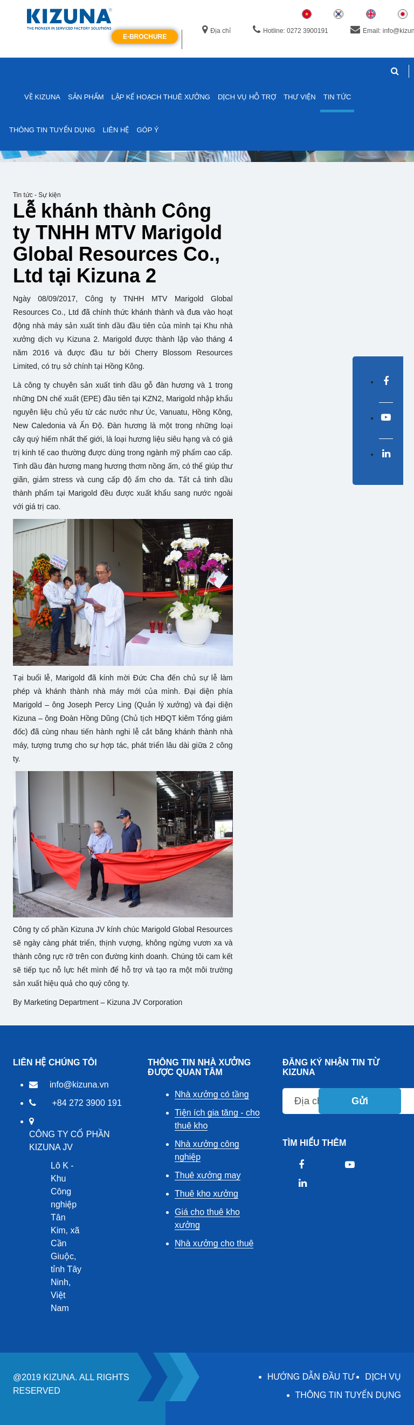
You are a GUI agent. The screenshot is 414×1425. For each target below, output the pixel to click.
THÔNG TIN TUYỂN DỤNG (348, 1395)
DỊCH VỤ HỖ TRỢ (247, 97)
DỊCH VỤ (383, 1376)
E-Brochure (145, 36)
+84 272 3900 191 (86, 1102)
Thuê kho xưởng (206, 1193)
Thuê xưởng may (207, 1175)
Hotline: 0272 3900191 (290, 30)
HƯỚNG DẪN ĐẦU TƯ (311, 1376)
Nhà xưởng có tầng (212, 1094)
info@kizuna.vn (79, 1084)
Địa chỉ (216, 30)
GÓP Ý (147, 130)
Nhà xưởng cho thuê (214, 1243)
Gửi (359, 1101)
